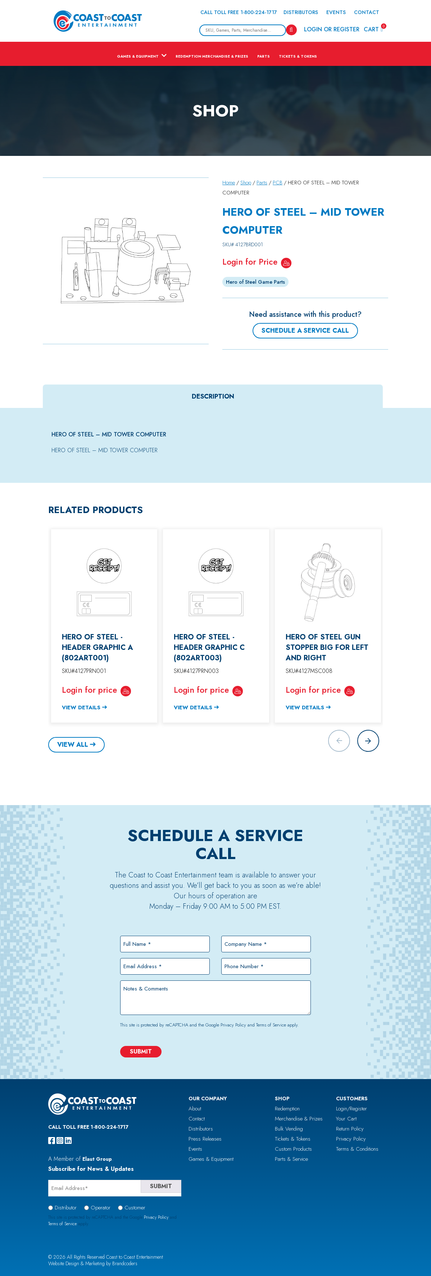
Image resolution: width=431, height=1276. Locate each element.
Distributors (300, 12)
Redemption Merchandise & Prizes (212, 56)
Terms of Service (271, 1024)
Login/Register (351, 1109)
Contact (366, 12)
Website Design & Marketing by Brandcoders (92, 1263)
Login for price (89, 690)
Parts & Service (291, 1159)
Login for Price (249, 262)
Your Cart (346, 1119)
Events (336, 12)
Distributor (66, 1208)
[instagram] (59, 1140)
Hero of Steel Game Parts (255, 282)
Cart (373, 28)
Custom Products (293, 1149)
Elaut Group (97, 1159)
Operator (100, 1208)
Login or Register (331, 29)
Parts (263, 56)
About (195, 1109)
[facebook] (51, 1140)
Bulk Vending (289, 1129)
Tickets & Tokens (298, 56)
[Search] (291, 29)
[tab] (213, 396)
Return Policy (350, 1129)
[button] (368, 741)
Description (213, 396)
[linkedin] (68, 1140)
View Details (81, 707)
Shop (245, 183)
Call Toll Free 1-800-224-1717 (238, 12)
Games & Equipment (138, 56)
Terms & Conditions (357, 1149)
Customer (134, 1208)
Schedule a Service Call (305, 330)
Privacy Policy (233, 1024)
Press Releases (205, 1139)
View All (72, 744)
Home (228, 183)
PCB (277, 183)
